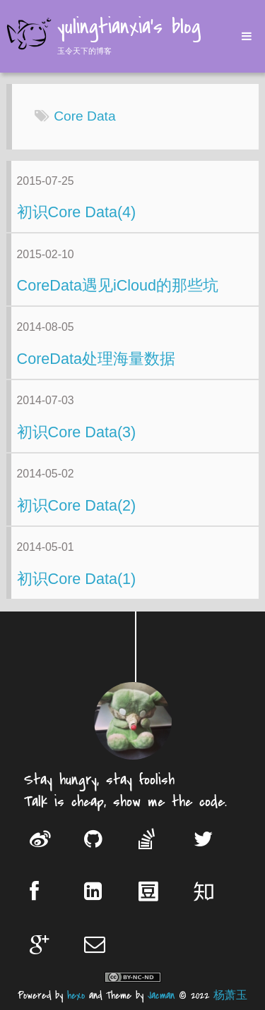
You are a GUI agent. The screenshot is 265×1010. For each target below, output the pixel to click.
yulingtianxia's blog (129, 28)
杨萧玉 (230, 995)
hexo (76, 995)
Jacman (161, 995)
